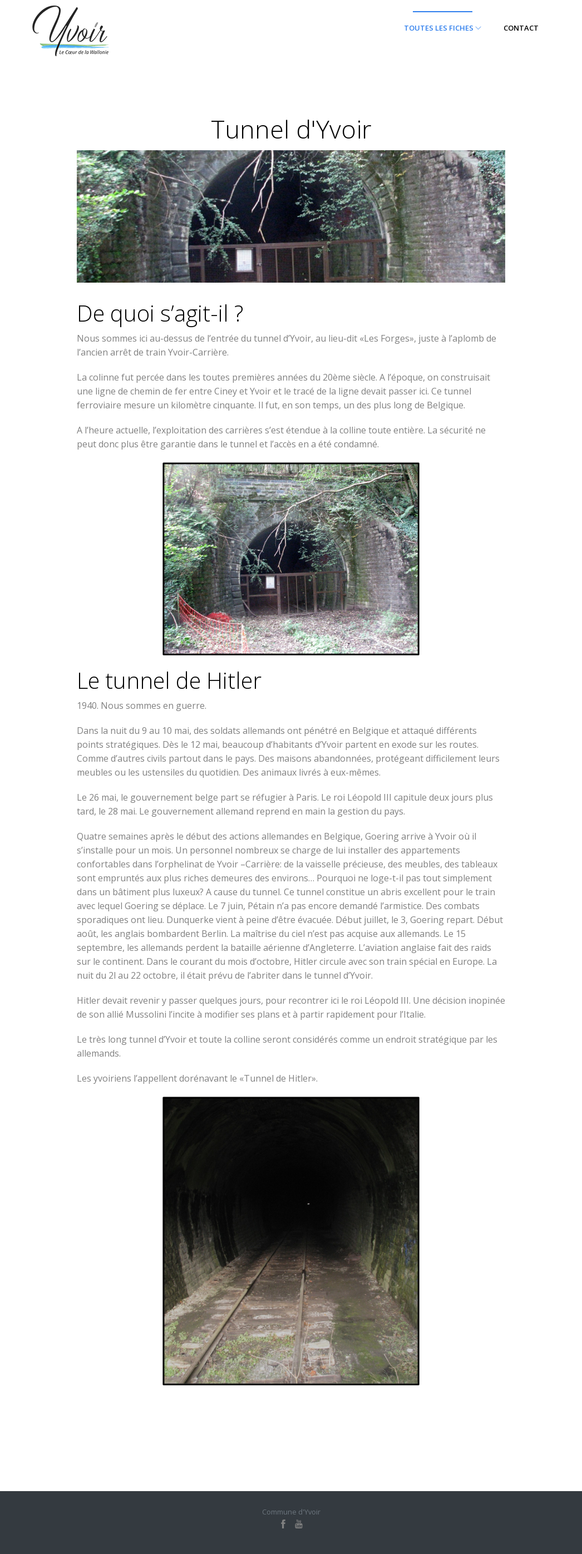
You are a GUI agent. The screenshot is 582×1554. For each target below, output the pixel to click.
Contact (521, 28)
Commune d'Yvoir (291, 1512)
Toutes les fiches (442, 28)
